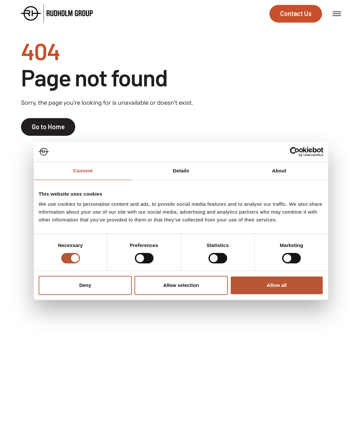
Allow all (277, 285)
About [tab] (279, 170)
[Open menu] (337, 14)
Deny (85, 285)
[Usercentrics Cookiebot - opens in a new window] (294, 152)
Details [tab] (181, 170)
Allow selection (181, 285)
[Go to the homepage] (57, 13)
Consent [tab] (83, 170)
